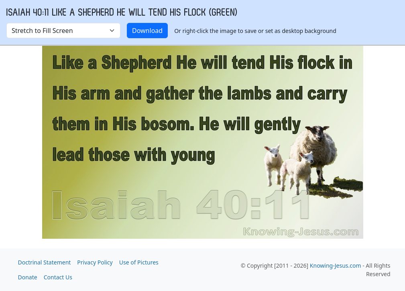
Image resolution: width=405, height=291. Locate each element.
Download (147, 30)
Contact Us (58, 277)
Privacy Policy (94, 262)
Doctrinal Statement (44, 262)
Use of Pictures (139, 262)
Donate (27, 277)
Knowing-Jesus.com (335, 265)
